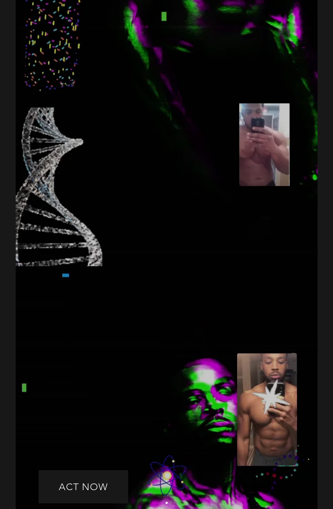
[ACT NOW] (83, 486)
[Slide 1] (167, 503)
